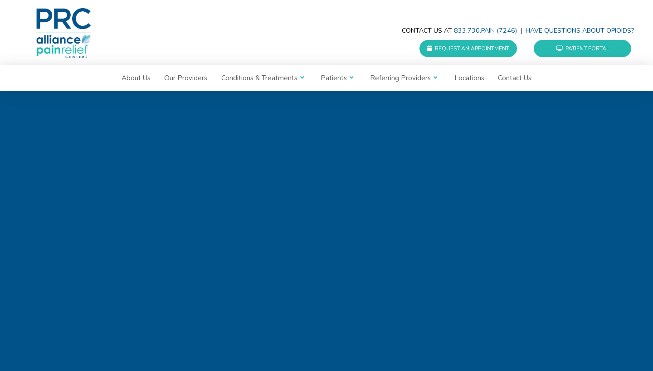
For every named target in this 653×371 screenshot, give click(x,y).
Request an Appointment (468, 48)
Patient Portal (582, 48)
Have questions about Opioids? (580, 30)
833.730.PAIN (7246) (485, 30)
